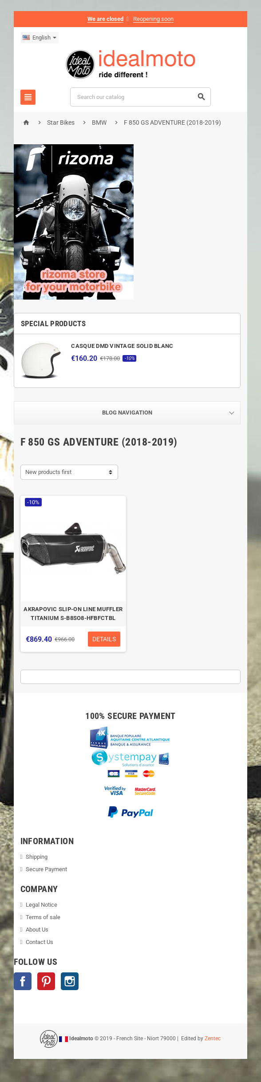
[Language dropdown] (39, 37)
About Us (36, 930)
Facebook (22, 982)
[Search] (140, 97)
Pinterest (45, 982)
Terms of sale (42, 918)
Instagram (69, 982)
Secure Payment (46, 870)
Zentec (213, 1039)
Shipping (36, 857)
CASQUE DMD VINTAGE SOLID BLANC (122, 346)
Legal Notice (41, 905)
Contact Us (39, 943)
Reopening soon (153, 19)
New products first (47, 472)
